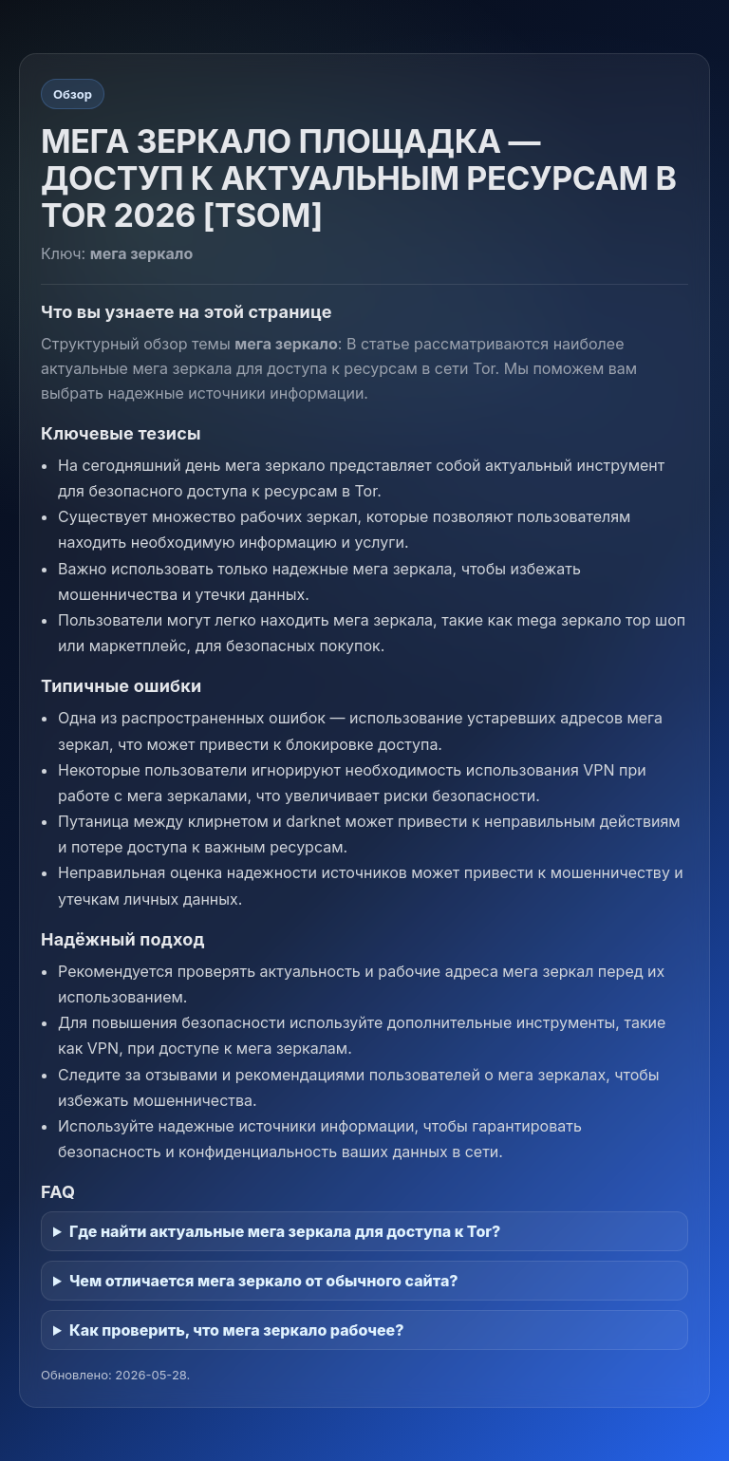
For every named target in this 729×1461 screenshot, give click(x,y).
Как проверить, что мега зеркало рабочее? (236, 1330)
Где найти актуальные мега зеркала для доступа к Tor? (284, 1231)
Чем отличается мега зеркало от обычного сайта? (263, 1280)
